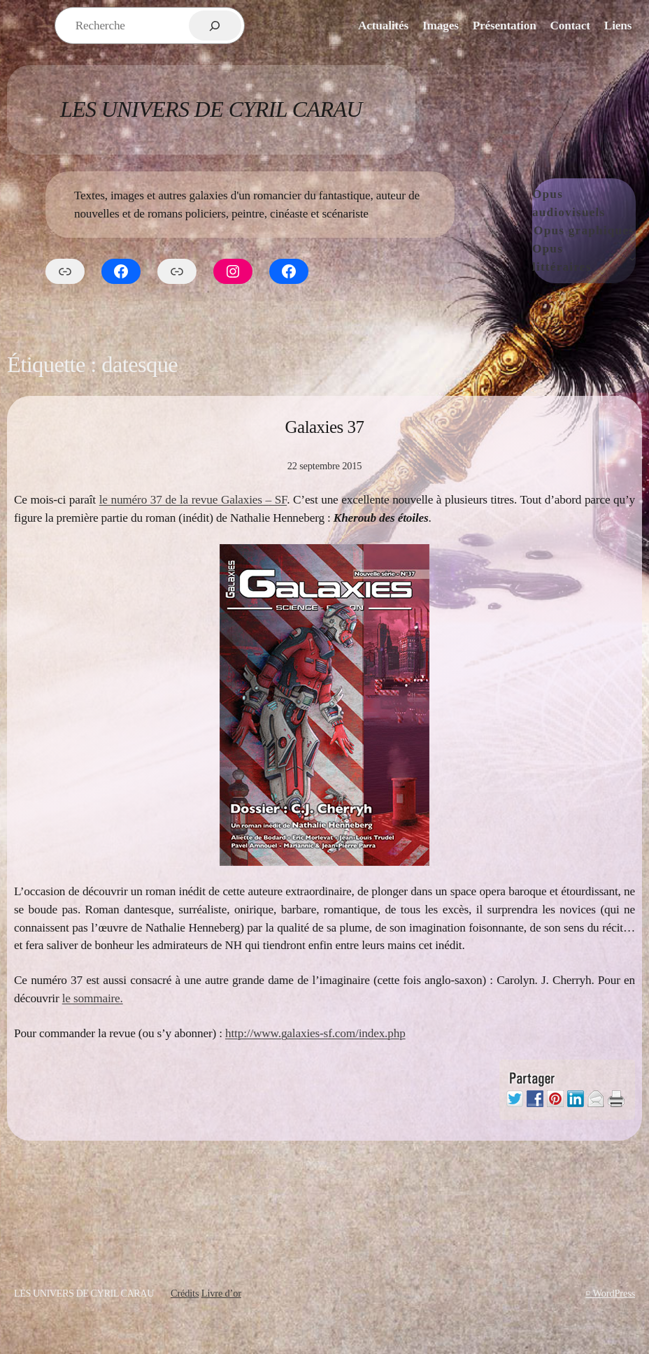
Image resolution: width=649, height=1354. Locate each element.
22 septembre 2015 (324, 465)
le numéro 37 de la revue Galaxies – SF (193, 499)
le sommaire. (92, 998)
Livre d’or (221, 1293)
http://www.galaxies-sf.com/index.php (315, 1033)
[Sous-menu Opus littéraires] (632, 258)
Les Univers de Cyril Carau (211, 109)
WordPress (614, 1293)
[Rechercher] (215, 25)
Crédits (185, 1293)
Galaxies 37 (324, 427)
